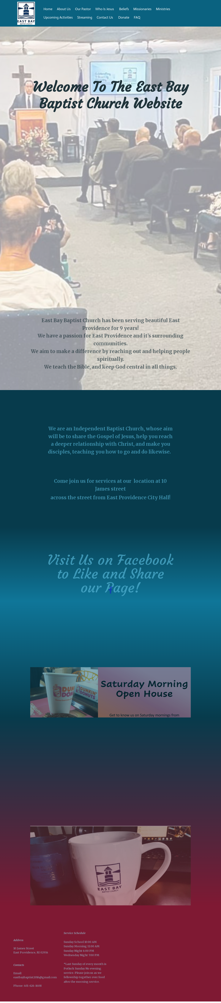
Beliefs (124, 9)
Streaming (84, 17)
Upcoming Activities (58, 17)
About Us (64, 9)
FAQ (144, 17)
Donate (123, 17)
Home (47, 9)
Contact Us (105, 17)
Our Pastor (83, 9)
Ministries (163, 9)
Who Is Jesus (105, 9)
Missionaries (142, 9)
